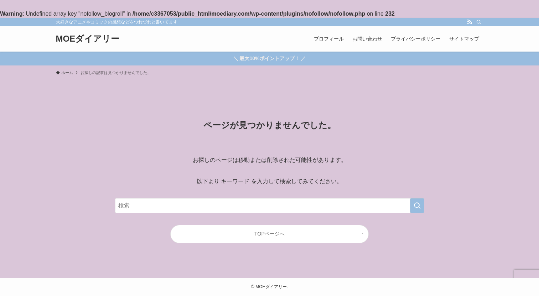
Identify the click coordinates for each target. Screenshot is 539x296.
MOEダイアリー (88, 39)
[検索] (478, 22)
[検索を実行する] (417, 205)
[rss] (469, 22)
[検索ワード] (269, 205)
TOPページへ (269, 234)
